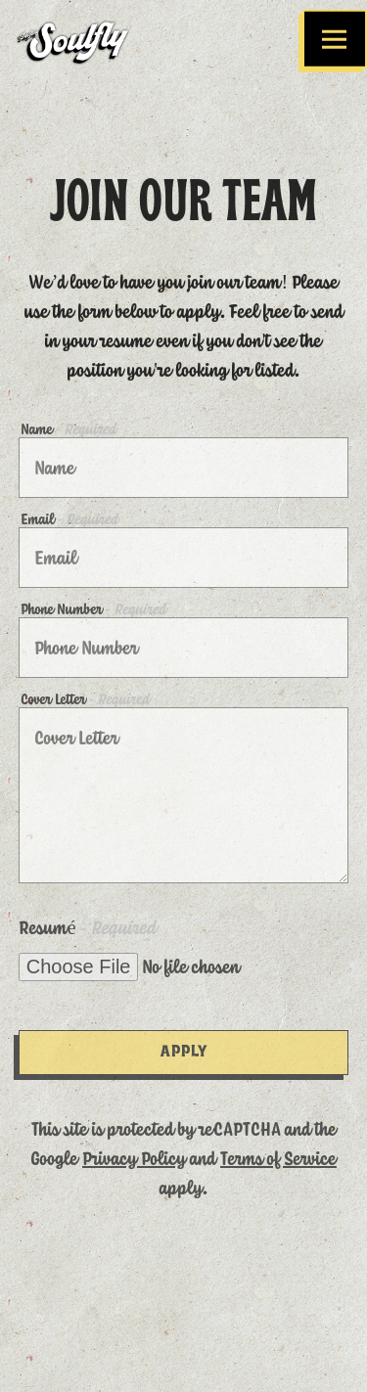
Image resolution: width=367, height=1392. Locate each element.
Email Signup (183, 1361)
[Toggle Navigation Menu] (335, 39)
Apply (184, 1047)
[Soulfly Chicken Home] (87, 39)
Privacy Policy (134, 1153)
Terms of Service (278, 1153)
